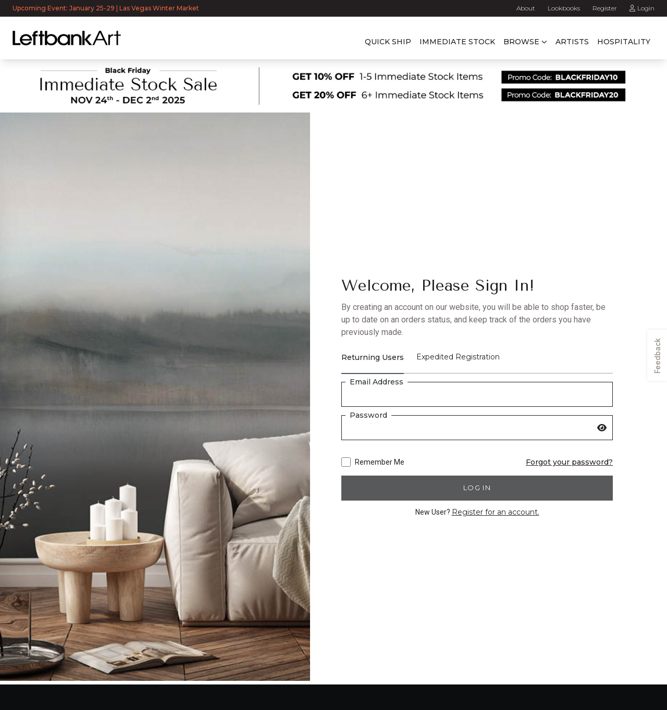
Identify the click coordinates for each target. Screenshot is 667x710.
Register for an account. (495, 512)
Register (604, 8)
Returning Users (372, 357)
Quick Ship (388, 41)
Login (641, 8)
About (525, 8)
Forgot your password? (569, 462)
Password (368, 415)
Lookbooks (564, 8)
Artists (572, 41)
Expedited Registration (458, 357)
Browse (521, 41)
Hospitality (623, 41)
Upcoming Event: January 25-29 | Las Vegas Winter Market (107, 8)
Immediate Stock (457, 41)
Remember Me (372, 462)
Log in (477, 487)
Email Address (376, 382)
